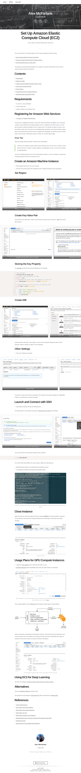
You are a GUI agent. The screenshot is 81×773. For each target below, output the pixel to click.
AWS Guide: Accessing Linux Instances (26, 715)
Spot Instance (25, 565)
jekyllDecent (45, 770)
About (49, 752)
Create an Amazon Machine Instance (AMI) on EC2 (29, 83)
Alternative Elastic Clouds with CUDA (25, 94)
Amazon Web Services (21, 705)
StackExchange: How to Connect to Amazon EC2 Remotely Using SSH (33, 718)
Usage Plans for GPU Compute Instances (26, 91)
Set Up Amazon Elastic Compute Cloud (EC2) (27, 57)
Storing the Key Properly (44, 410)
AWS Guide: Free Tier (21, 713)
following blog (54, 695)
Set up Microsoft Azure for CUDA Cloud (26, 62)
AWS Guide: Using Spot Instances (24, 707)
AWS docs (33, 604)
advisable (19, 268)
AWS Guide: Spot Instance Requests (25, 710)
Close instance (19, 89)
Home (4, 2)
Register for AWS (20, 81)
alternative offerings (25, 691)
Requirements (19, 78)
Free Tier (21, 150)
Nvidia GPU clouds (20, 720)
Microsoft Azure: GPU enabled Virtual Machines (28, 723)
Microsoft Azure (35, 695)
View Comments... (40, 763)
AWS (19, 118)
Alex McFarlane (35, 769)
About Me (18, 2)
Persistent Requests (21, 567)
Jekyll (36, 770)
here (48, 600)
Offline (11, 2)
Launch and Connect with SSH (23, 86)
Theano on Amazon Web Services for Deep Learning (29, 60)
